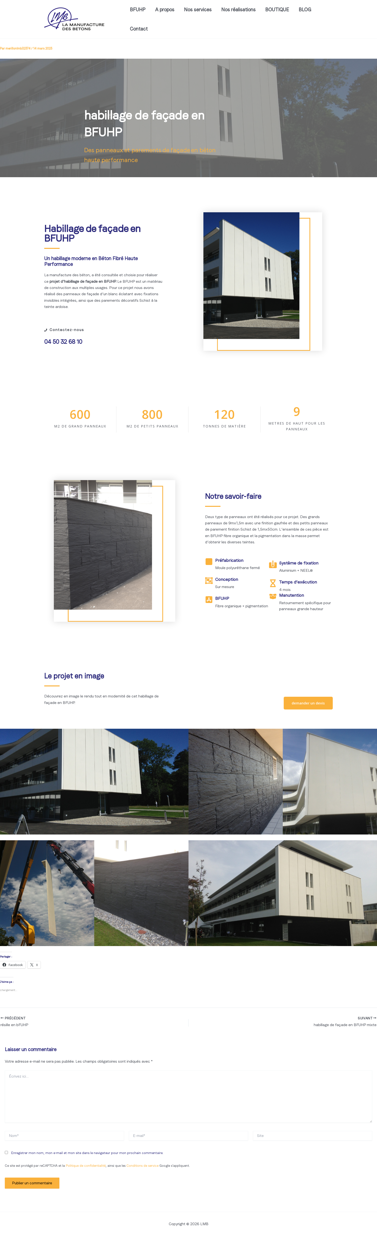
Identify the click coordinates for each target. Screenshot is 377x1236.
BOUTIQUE (277, 10)
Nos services (198, 10)
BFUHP (137, 10)
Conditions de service (142, 1165)
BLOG (305, 10)
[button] (308, 703)
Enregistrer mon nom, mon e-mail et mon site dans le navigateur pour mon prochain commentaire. (87, 1153)
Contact (139, 29)
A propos (164, 10)
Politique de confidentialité (86, 1165)
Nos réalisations (238, 10)
